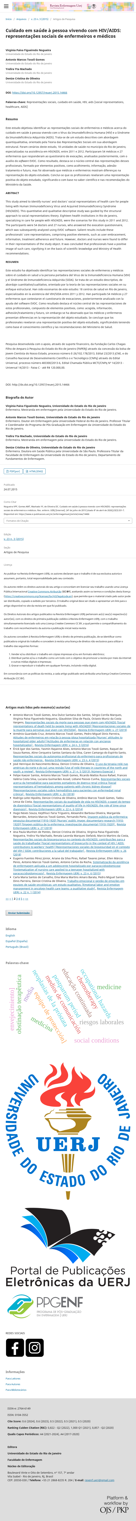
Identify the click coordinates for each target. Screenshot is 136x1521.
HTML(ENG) (36, 471)
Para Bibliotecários (16, 1390)
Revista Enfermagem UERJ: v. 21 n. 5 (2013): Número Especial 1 (75, 771)
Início (9, 19)
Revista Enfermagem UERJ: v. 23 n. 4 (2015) (72, 760)
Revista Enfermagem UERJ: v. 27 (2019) (102, 730)
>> (26, 898)
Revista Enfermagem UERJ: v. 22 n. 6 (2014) (56, 809)
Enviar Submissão (19, 913)
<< (7, 898)
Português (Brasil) (17, 947)
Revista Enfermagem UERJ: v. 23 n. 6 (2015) (73, 873)
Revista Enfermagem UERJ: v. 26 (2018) (50, 794)
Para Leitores (13, 1378)
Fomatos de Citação (17, 520)
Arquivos (21, 19)
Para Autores (13, 1384)
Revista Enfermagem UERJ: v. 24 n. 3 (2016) (62, 745)
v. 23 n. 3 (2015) (39, 19)
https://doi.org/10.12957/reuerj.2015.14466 (39, 92)
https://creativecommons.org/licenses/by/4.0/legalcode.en (38, 596)
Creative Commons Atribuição (44, 591)
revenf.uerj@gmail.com (99, 1480)
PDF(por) (14, 471)
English (10, 935)
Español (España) (17, 941)
